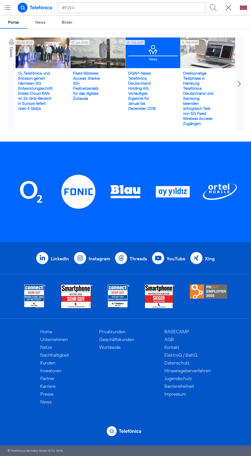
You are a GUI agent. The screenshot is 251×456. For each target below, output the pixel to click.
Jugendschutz (178, 378)
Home (46, 332)
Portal (13, 22)
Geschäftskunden (116, 339)
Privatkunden (112, 332)
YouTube (176, 259)
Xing (210, 259)
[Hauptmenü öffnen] (7, 7)
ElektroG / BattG (180, 355)
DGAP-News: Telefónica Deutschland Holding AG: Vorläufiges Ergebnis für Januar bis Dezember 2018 (142, 91)
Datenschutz (177, 363)
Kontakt (171, 347)
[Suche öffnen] (228, 7)
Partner (47, 378)
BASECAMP (176, 332)
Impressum (175, 394)
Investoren (50, 371)
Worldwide (110, 347)
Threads (138, 259)
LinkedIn (60, 259)
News (40, 22)
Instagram (99, 259)
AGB (169, 339)
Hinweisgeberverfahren (187, 371)
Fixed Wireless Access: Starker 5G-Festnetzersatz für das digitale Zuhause (86, 86)
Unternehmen (54, 339)
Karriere (48, 386)
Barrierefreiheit (179, 386)
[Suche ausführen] (213, 7)
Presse (47, 394)
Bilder (67, 22)
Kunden (47, 363)
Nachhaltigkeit (54, 355)
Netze (46, 347)
